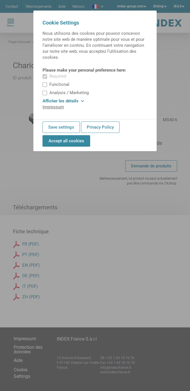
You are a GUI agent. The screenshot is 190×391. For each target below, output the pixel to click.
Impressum (53, 107)
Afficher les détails (63, 101)
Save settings (61, 127)
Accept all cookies (66, 140)
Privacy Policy (100, 127)
